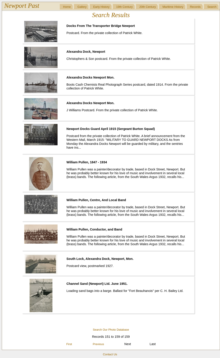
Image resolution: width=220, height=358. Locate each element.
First (69, 344)
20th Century (147, 6)
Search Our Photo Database (111, 329)
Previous (98, 344)
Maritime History (172, 6)
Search (211, 6)
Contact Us (110, 354)
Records (195, 6)
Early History (101, 6)
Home (67, 6)
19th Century (124, 6)
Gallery (81, 6)
